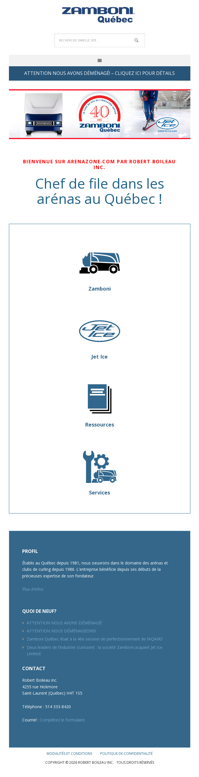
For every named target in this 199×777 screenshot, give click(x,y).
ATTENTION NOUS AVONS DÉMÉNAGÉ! (64, 623)
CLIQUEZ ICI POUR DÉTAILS (145, 73)
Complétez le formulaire (62, 720)
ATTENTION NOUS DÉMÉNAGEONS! (61, 631)
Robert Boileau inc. (99, 14)
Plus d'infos (32, 589)
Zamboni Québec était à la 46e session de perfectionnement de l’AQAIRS (95, 639)
